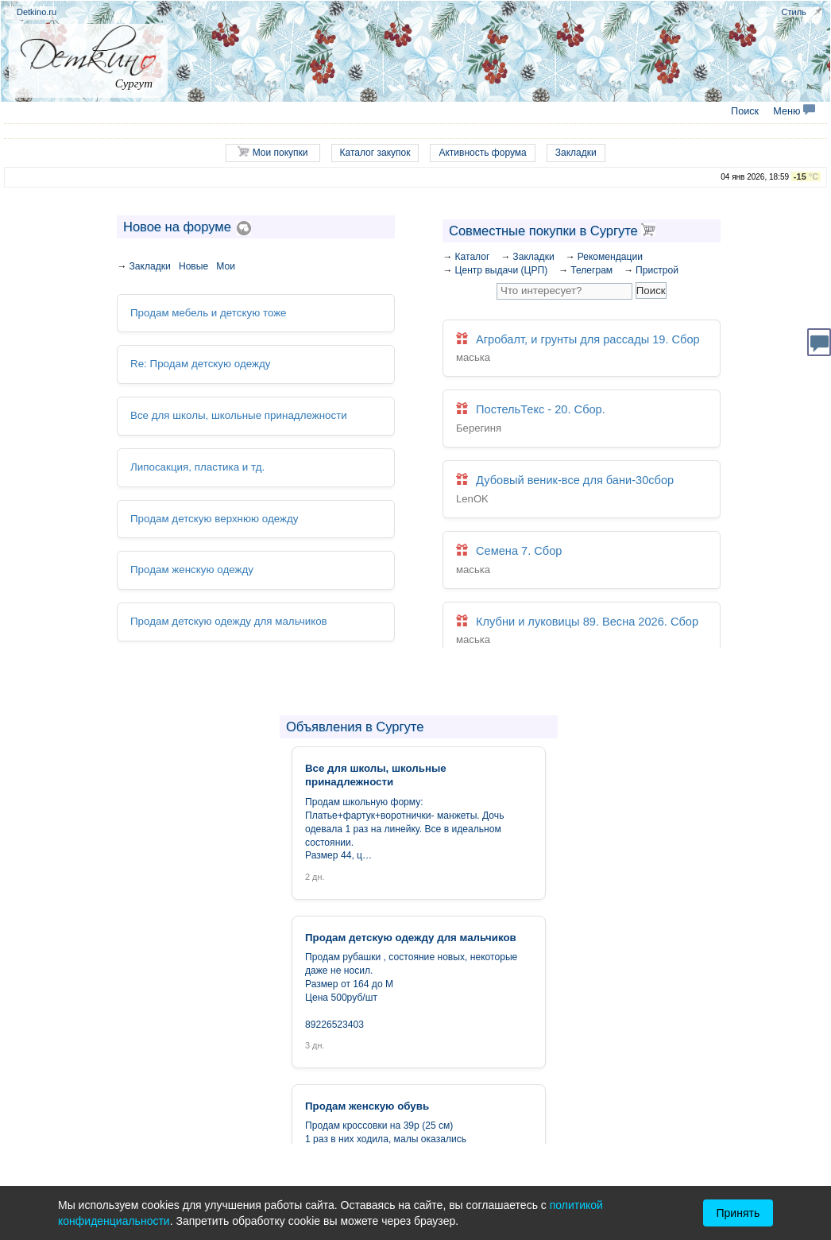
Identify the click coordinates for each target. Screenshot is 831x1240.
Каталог (471, 256)
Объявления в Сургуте (354, 726)
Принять (738, 1213)
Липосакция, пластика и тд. (197, 466)
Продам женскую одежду (191, 569)
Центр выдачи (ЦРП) (500, 270)
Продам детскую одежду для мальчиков (228, 620)
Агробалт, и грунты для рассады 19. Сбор (581, 349)
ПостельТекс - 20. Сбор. (581, 419)
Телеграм (591, 270)
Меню (794, 111)
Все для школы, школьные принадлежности (238, 415)
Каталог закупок (375, 152)
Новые (193, 266)
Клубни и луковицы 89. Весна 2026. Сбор (581, 630)
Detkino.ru (36, 12)
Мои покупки (272, 152)
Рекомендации (610, 256)
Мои (225, 266)
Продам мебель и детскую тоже (207, 313)
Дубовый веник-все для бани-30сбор (581, 490)
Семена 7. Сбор (581, 560)
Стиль (794, 12)
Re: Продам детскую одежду (199, 364)
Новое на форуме (177, 226)
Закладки (576, 152)
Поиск (745, 111)
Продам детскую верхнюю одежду (213, 518)
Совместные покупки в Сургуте (552, 230)
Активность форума (482, 152)
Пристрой (657, 270)
